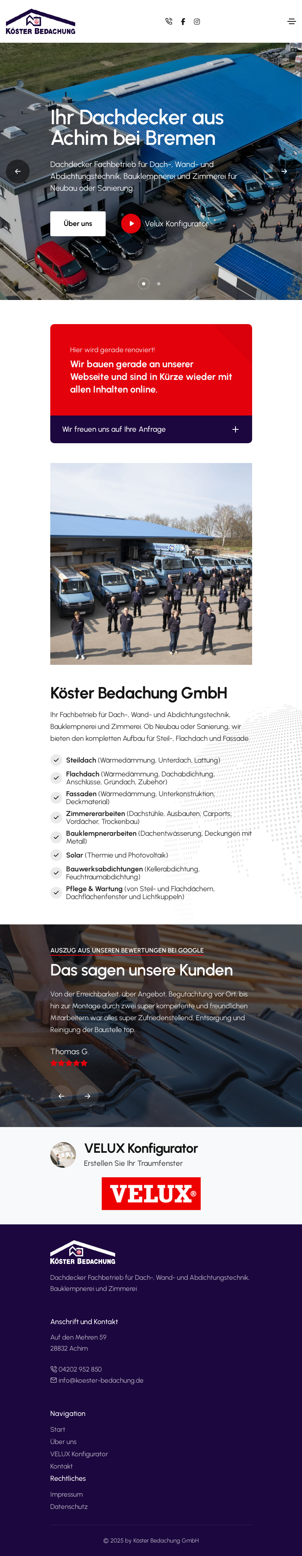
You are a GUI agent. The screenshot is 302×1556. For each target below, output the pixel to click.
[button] (143, 283)
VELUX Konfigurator (79, 1454)
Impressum (66, 1494)
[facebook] (182, 21)
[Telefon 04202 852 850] (170, 21)
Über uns (78, 223)
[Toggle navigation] (291, 21)
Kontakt (61, 1466)
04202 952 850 (76, 1369)
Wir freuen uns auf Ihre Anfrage (151, 429)
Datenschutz (69, 1506)
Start (57, 1429)
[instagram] (196, 21)
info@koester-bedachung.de (97, 1380)
